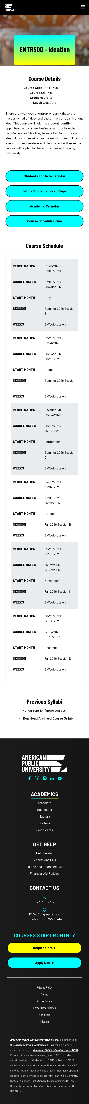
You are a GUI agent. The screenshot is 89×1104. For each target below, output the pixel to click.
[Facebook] (29, 778)
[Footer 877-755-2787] (44, 901)
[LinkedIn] (52, 778)
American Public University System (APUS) (34, 1039)
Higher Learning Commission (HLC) (34, 1044)
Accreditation (44, 1001)
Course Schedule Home (44, 221)
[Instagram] (45, 778)
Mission (44, 1021)
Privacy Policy (44, 987)
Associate (44, 803)
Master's (45, 816)
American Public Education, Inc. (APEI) (55, 1049)
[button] (83, 7)
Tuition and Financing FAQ (44, 867)
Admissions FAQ (44, 860)
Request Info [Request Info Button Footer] (43, 948)
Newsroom (44, 1015)
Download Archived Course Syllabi (48, 718)
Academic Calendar (44, 206)
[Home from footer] (44, 763)
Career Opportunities (44, 1008)
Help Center (44, 853)
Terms (44, 994)
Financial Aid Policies (44, 873)
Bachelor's (44, 809)
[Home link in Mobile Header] (9, 7)
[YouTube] (60, 778)
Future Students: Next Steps (45, 191)
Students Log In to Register (44, 176)
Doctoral (45, 823)
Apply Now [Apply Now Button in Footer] (43, 963)
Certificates (44, 830)
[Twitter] (37, 778)
